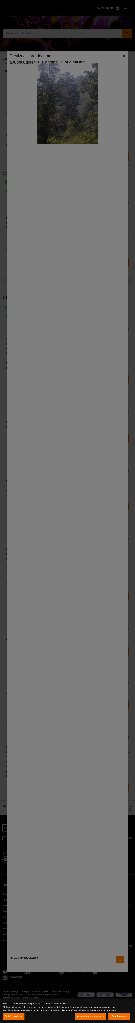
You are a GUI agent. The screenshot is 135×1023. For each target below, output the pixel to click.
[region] (67, 1010)
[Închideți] (129, 1004)
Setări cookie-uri (14, 1016)
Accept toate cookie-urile (90, 1016)
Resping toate (119, 1016)
